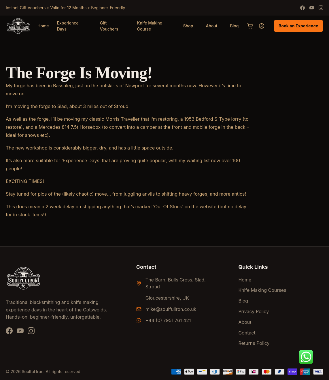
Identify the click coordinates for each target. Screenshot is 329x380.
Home (43, 25)
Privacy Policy (253, 311)
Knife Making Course (149, 26)
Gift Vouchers (109, 26)
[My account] (261, 26)
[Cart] (250, 26)
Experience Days (68, 26)
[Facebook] (302, 7)
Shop (188, 25)
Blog (234, 25)
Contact (246, 333)
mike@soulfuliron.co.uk (170, 309)
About (211, 25)
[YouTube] (20, 330)
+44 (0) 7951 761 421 (168, 320)
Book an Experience (298, 25)
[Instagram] (321, 7)
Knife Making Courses (262, 290)
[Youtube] (311, 7)
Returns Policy (253, 343)
